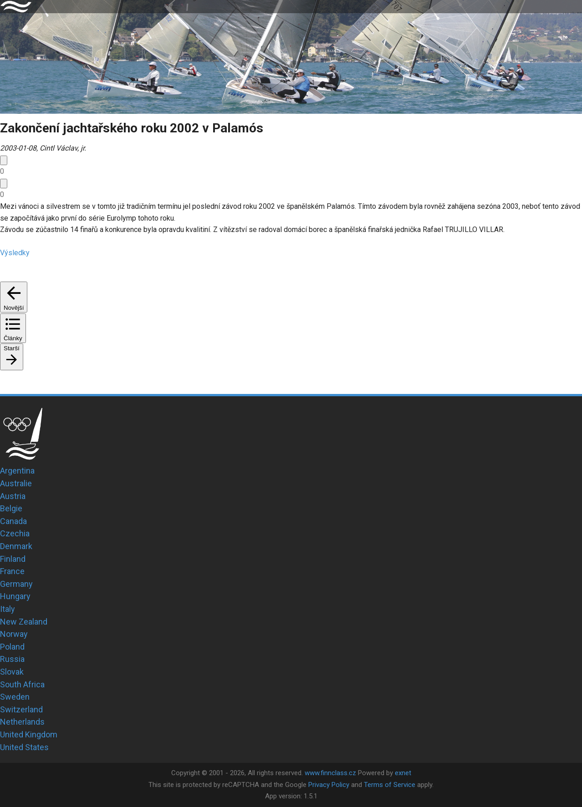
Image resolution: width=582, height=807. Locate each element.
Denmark (16, 546)
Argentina (17, 470)
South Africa (22, 684)
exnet (403, 773)
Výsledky (15, 252)
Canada (13, 521)
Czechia (15, 533)
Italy (7, 609)
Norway (14, 634)
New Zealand (23, 621)
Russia (12, 659)
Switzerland (21, 709)
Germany (16, 584)
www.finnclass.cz (330, 773)
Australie (16, 483)
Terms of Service (389, 785)
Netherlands (22, 721)
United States (24, 747)
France (12, 571)
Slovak (12, 671)
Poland (12, 646)
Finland (13, 559)
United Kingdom (28, 734)
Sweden (15, 696)
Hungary (15, 596)
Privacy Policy (328, 785)
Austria (13, 496)
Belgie (11, 508)
